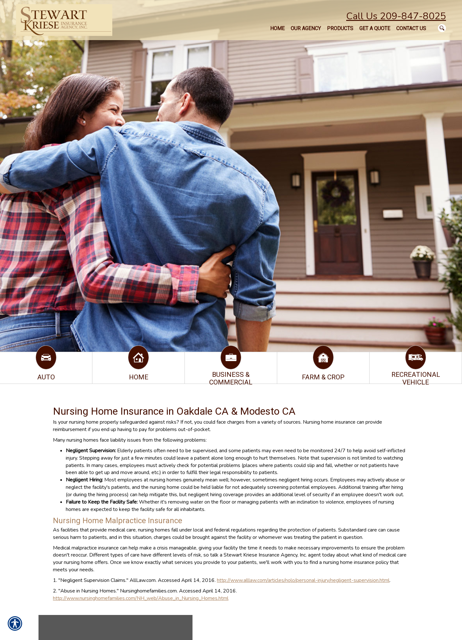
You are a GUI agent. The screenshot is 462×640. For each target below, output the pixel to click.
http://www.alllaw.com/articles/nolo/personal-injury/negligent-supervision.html (303, 580)
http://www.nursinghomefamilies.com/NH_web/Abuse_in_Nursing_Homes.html (140, 598)
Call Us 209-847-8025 (396, 16)
